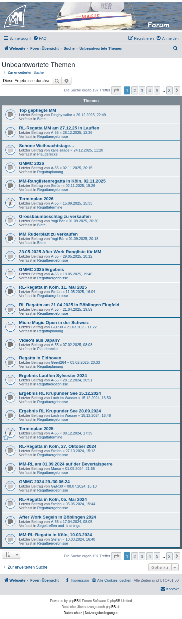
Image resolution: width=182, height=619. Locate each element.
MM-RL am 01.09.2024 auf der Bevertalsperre (66, 464)
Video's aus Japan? (39, 340)
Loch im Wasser (64, 398)
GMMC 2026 (31, 163)
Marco (56, 469)
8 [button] (169, 90)
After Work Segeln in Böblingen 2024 (57, 517)
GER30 (57, 327)
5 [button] (157, 90)
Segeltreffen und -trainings (58, 526)
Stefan (56, 186)
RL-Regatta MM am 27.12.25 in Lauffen (59, 127)
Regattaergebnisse (52, 136)
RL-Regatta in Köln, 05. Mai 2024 (53, 499)
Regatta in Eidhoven (40, 357)
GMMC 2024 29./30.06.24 (44, 481)
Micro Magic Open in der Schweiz (54, 322)
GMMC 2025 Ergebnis (41, 269)
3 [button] (142, 90)
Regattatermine (49, 207)
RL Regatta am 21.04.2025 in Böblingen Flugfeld (69, 304)
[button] (116, 90)
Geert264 (58, 362)
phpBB (74, 601)
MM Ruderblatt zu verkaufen (48, 234)
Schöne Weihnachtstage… (46, 145)
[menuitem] (39, 38)
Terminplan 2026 (36, 198)
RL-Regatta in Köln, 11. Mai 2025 (53, 287)
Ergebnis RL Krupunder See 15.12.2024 (60, 393)
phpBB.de (113, 607)
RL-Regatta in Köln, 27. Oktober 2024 (58, 446)
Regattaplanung (50, 172)
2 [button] (134, 90)
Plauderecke (47, 154)
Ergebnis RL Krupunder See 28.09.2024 (60, 410)
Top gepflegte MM (37, 110)
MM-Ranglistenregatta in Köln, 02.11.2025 (62, 181)
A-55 (54, 132)
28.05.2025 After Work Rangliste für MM (60, 251)
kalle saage (60, 150)
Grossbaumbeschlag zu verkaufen (55, 216)
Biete (41, 119)
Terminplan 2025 (36, 428)
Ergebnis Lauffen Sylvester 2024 (53, 375)
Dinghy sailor (61, 115)
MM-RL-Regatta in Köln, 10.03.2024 (55, 534)
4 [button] (149, 90)
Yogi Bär (57, 221)
